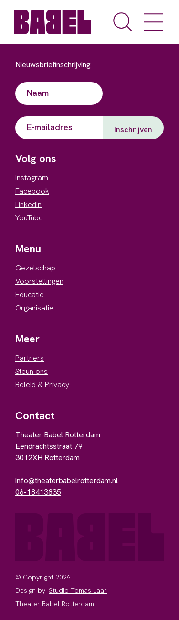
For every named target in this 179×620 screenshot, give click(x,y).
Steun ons (31, 371)
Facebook (32, 191)
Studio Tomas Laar (78, 590)
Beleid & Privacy (42, 385)
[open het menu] (153, 21)
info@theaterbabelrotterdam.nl (66, 480)
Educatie (29, 294)
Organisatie (34, 308)
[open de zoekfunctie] (122, 21)
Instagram (31, 178)
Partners (29, 358)
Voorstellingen (39, 281)
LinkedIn (28, 204)
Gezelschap (35, 268)
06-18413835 (38, 492)
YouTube (29, 218)
